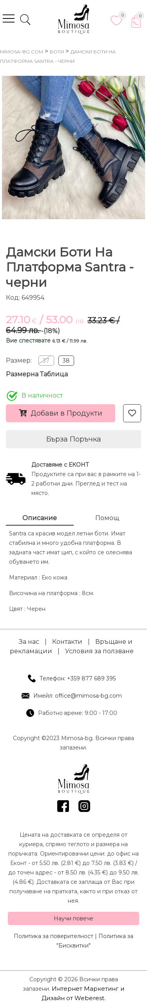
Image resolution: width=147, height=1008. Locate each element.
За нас (29, 641)
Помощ (107, 518)
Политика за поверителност (53, 936)
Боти (57, 52)
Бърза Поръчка (73, 439)
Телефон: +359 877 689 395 (78, 678)
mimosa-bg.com (21, 52)
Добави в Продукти (60, 413)
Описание (39, 518)
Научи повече (73, 918)
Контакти (67, 641)
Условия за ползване (99, 651)
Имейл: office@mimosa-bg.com (77, 695)
